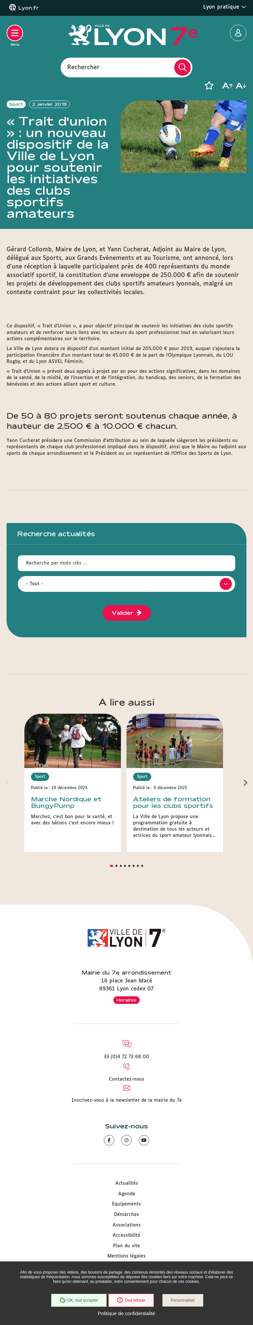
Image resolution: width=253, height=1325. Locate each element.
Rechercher (83, 67)
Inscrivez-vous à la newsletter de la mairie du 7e (126, 1100)
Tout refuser (131, 1300)
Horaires (126, 1000)
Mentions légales (126, 1256)
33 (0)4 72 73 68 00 (126, 1057)
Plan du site (126, 1246)
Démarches (126, 1214)
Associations (127, 1225)
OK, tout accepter (79, 1300)
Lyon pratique (224, 7)
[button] (209, 86)
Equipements (126, 1204)
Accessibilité (126, 1235)
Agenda (126, 1194)
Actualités (126, 1183)
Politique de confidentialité (126, 1313)
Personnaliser (183, 1300)
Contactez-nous (126, 1079)
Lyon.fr (28, 8)
